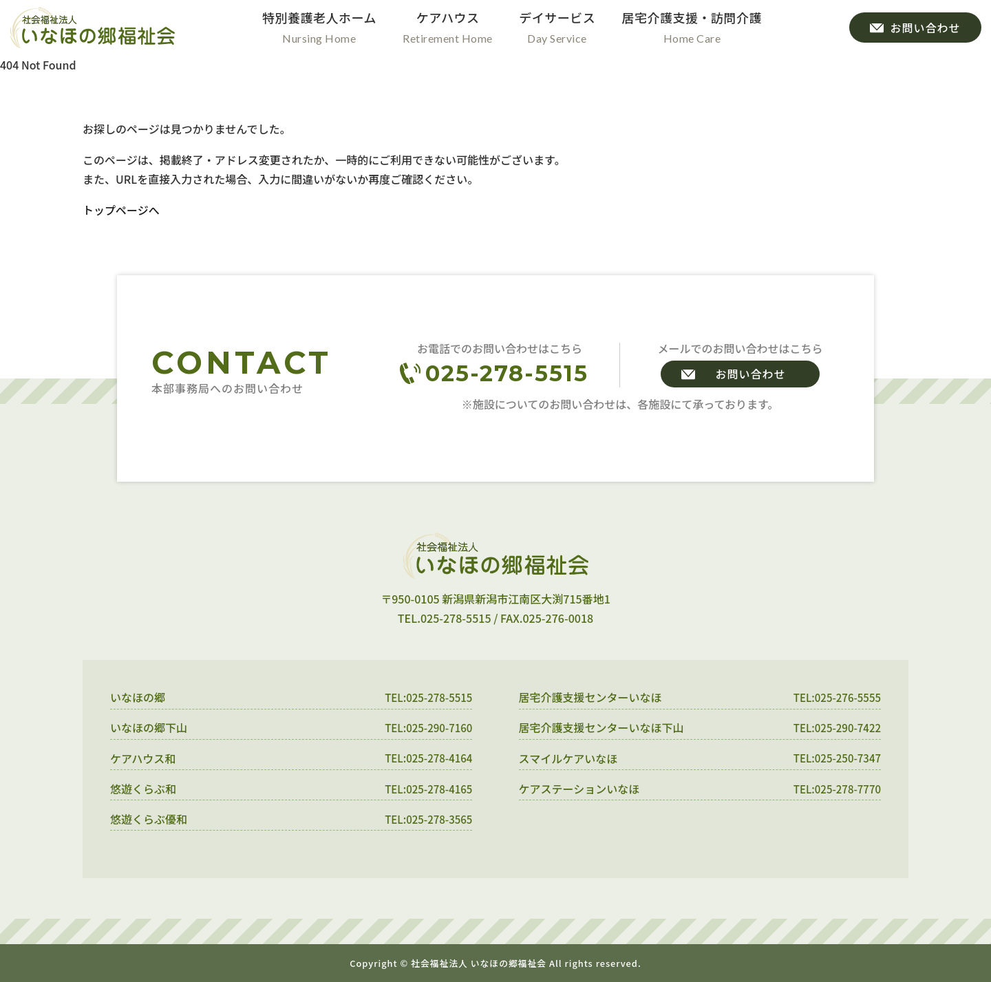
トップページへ (121, 210)
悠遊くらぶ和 (143, 788)
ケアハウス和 (142, 758)
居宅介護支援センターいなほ (590, 697)
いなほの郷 (137, 697)
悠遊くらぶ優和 (148, 819)
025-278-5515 (506, 373)
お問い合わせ (750, 373)
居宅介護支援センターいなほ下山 (601, 727)
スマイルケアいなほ (568, 758)
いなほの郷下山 (148, 727)
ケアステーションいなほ (579, 788)
